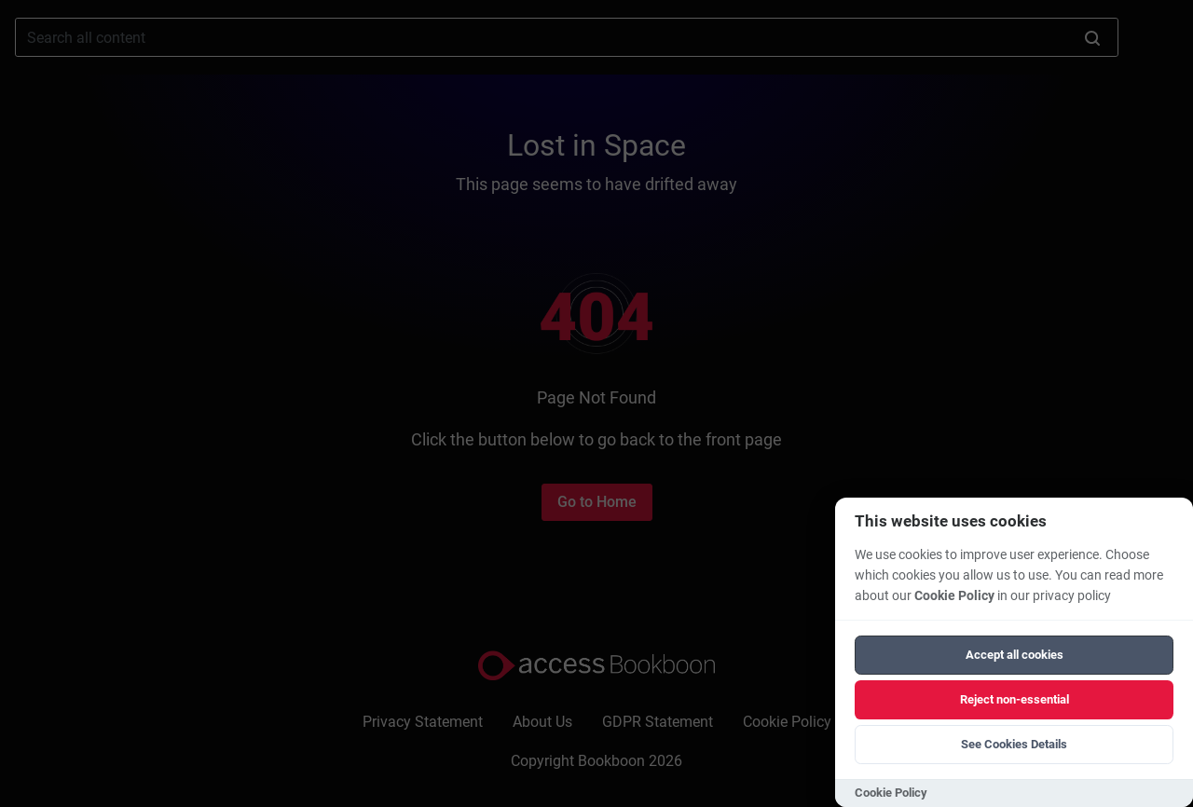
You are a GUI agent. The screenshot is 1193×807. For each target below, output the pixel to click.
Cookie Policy (954, 596)
